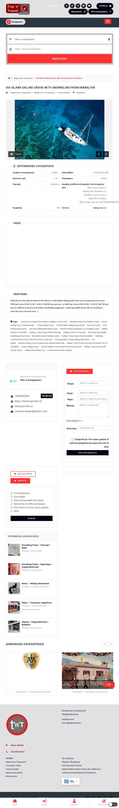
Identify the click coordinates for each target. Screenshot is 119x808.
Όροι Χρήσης (68, 758)
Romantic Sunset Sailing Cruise (45, 336)
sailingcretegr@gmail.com (30, 411)
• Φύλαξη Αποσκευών (39, 587)
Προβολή (47, 395)
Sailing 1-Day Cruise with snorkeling (45, 332)
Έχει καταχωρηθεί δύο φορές (29, 500)
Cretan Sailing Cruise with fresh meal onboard (61, 347)
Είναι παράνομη (22, 493)
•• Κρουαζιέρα (63, 92)
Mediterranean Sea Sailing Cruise (84, 322)
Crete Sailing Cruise (30, 347)
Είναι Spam (19, 497)
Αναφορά (31, 518)
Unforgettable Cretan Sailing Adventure (72, 339)
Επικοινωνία (11, 776)
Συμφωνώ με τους (89, 443)
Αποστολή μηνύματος (87, 453)
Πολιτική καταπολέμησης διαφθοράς (79, 773)
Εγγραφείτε (79, 11)
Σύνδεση (106, 6)
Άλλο (16, 511)
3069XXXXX (22, 396)
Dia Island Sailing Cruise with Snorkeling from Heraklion (50, 87)
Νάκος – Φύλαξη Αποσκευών (35, 583)
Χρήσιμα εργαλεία (14, 773)
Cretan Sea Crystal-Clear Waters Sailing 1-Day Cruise (44, 322)
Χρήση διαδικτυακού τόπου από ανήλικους (81, 769)
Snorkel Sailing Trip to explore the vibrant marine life (41, 343)
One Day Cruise (93, 325)
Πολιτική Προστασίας (72, 765)
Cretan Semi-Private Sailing (59, 350)
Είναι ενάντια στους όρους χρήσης (31, 507)
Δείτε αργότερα (23, 474)
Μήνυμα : (70, 407)
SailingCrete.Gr (99, 208)
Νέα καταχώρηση (102, 11)
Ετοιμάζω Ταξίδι (13, 765)
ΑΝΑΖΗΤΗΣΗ (59, 58)
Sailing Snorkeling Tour (35, 350)
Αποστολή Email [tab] (79, 371)
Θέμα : (70, 399)
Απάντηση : (71, 430)
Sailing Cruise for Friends (74, 332)
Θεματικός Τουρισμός (23, 78)
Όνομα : (70, 385)
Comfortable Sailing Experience (70, 325)
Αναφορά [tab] (20, 481)
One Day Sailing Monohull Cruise (43, 329)
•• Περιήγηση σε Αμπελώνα (95, 692)
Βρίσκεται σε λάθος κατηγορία (29, 504)
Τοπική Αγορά (36, 551)
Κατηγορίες (15, 22)
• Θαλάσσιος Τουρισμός (44, 92)
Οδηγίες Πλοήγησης (71, 762)
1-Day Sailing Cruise (45, 325)
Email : (70, 393)
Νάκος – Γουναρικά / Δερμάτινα (37, 603)
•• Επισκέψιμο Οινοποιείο (39, 692)
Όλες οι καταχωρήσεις (31, 380)
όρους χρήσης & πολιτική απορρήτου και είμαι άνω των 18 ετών (89, 443)
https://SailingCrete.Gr (28, 401)
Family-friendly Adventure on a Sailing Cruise (79, 329)
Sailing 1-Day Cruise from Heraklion (77, 336)
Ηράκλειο (81, 92)
